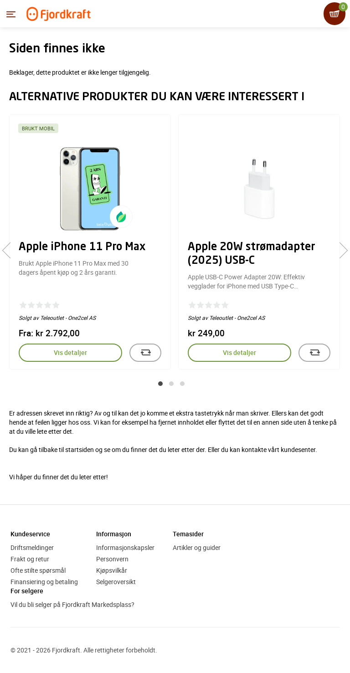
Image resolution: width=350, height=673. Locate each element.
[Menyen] (11, 14)
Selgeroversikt (116, 581)
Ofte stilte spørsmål (38, 570)
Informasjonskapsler (125, 547)
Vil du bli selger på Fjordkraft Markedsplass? (72, 604)
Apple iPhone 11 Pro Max (82, 247)
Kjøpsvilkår (111, 570)
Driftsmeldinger (32, 547)
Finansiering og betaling (44, 581)
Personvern (112, 559)
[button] (160, 383)
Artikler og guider (197, 547)
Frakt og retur (29, 559)
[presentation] (10, 250)
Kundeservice (30, 533)
